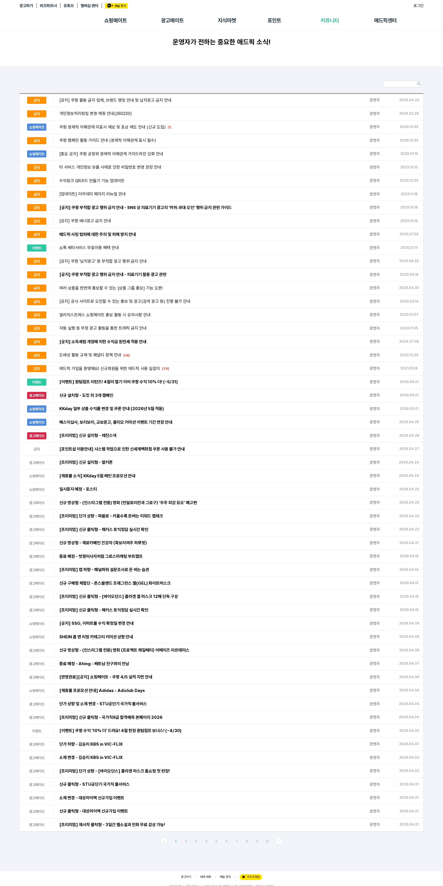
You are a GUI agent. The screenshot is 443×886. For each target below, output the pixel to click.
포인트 (274, 20)
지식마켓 (227, 20)
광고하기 (26, 5)
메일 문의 (225, 877)
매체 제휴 (205, 877)
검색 (419, 83)
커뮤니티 (330, 20)
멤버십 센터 (89, 5)
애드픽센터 (385, 20)
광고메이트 (172, 20)
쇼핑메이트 (115, 20)
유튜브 (69, 5)
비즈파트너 (48, 5)
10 (267, 841)
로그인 (418, 6)
